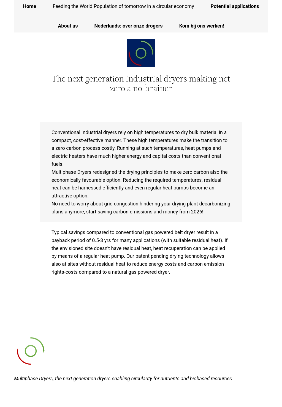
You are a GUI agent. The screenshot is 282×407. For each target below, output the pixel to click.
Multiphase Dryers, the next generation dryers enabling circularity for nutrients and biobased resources (123, 378)
